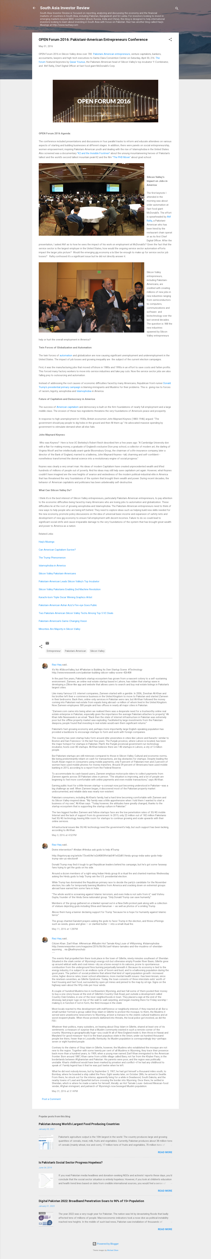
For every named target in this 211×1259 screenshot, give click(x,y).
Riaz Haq (56, 664)
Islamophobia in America (52, 565)
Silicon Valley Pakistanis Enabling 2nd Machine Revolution (70, 589)
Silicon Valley (97, 650)
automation (66, 355)
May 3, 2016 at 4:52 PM (64, 835)
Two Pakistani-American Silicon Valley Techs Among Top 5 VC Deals (76, 613)
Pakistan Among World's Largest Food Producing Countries (79, 1124)
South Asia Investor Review (65, 8)
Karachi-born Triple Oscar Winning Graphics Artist (65, 597)
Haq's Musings (46, 541)
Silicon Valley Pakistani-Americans (57, 573)
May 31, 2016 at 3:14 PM (65, 1091)
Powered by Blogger (105, 1243)
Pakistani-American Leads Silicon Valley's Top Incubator (69, 581)
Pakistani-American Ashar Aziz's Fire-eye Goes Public (68, 605)
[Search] (177, 9)
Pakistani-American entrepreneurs (111, 54)
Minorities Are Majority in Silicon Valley (60, 629)
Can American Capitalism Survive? (57, 549)
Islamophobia (84, 391)
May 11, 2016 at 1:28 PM (65, 928)
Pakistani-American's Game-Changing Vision (63, 621)
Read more (165, 1152)
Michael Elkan (112, 1250)
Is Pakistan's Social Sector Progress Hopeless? (71, 1162)
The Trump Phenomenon (52, 557)
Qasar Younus (77, 61)
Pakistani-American (75, 650)
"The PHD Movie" (121, 157)
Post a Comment (51, 1099)
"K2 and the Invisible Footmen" (93, 153)
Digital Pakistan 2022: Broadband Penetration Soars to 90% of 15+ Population (91, 1201)
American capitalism (68, 407)
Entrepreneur (54, 650)
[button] (170, 40)
